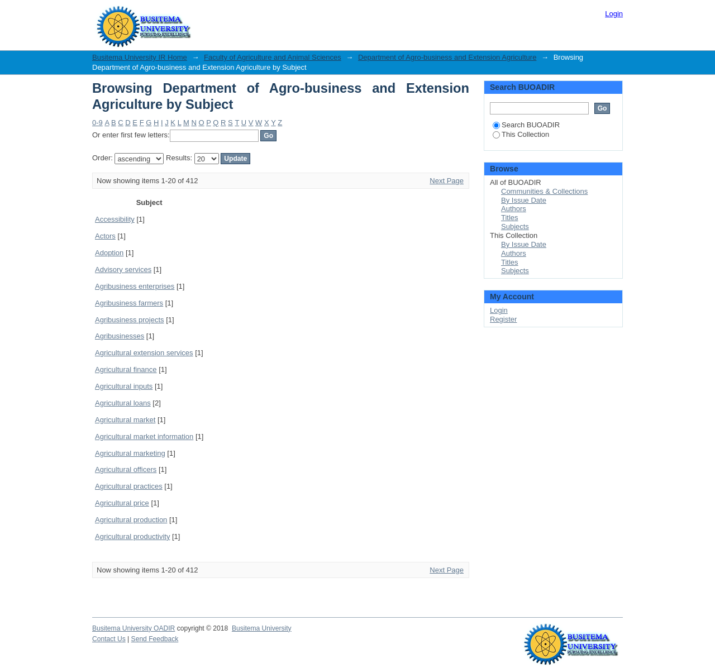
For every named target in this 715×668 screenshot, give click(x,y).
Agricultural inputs (123, 386)
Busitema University (262, 628)
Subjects (515, 226)
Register (503, 319)
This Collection (521, 134)
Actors (105, 236)
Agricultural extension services (144, 353)
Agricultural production (131, 520)
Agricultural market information (144, 436)
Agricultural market (125, 420)
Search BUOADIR (526, 125)
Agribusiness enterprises (134, 286)
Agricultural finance (126, 369)
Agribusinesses (119, 336)
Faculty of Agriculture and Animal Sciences (272, 57)
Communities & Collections (544, 191)
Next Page (447, 180)
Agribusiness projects (129, 320)
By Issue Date (523, 200)
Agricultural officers (125, 469)
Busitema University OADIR (133, 628)
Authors (513, 208)
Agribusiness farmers (129, 303)
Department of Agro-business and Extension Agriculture (447, 57)
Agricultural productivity (132, 536)
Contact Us (109, 639)
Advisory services (123, 269)
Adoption (109, 253)
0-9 (97, 122)
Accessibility (115, 219)
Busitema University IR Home (139, 57)
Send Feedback (155, 639)
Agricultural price (122, 503)
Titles (509, 217)
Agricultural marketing (130, 453)
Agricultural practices (129, 486)
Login (614, 13)
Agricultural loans (123, 403)
